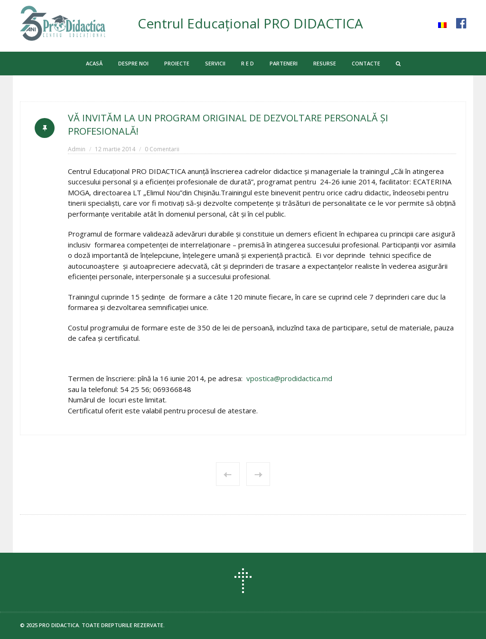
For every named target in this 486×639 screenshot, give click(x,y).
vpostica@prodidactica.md (289, 378)
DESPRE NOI (133, 63)
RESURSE (324, 63)
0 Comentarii (162, 149)
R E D (247, 63)
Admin (76, 149)
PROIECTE (176, 63)
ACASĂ (94, 63)
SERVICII (215, 63)
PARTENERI (284, 63)
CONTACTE (366, 63)
